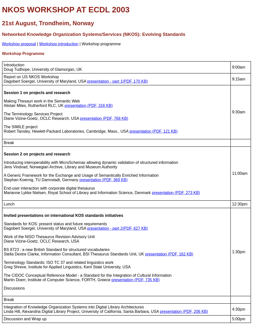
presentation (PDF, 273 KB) (176, 193)
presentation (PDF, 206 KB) (184, 311)
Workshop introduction (59, 44)
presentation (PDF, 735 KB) (135, 280)
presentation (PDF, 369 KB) (104, 180)
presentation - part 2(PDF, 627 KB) (117, 228)
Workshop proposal (19, 44)
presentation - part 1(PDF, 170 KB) (117, 81)
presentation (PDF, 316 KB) (88, 105)
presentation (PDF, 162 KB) (169, 254)
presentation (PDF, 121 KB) (153, 131)
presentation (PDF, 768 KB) (104, 118)
